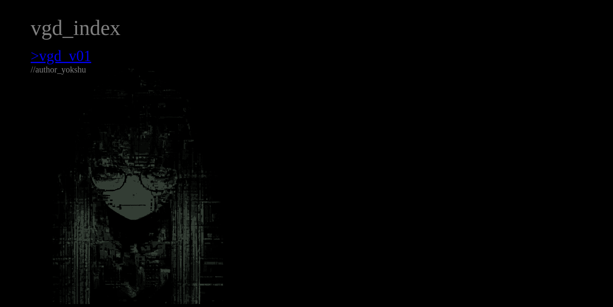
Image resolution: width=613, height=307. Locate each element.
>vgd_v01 (61, 56)
